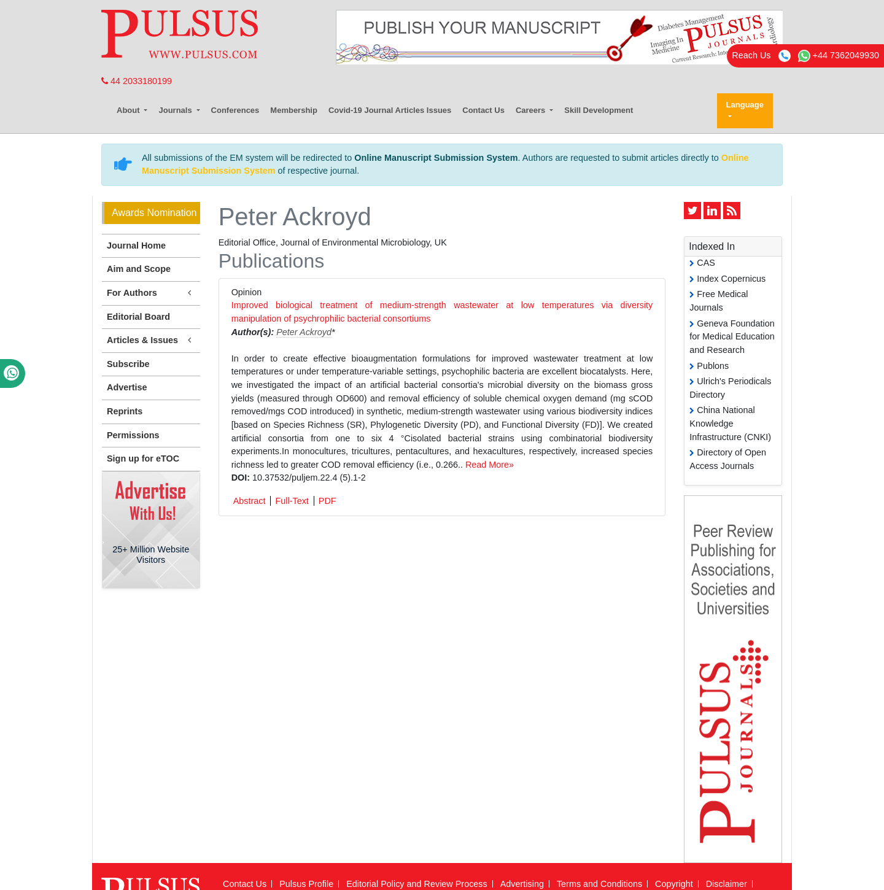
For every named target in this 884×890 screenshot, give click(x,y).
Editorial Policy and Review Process (416, 884)
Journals (176, 110)
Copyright (674, 884)
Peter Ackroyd (304, 332)
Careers (532, 110)
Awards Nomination (154, 212)
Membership (293, 110)
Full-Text (291, 501)
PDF (327, 501)
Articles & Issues (151, 340)
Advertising (522, 884)
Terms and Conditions (599, 884)
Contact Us (483, 110)
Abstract (249, 501)
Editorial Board (138, 317)
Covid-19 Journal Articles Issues (389, 110)
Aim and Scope (139, 269)
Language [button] (745, 104)
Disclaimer (726, 884)
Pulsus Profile (306, 884)
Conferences (235, 110)
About (129, 110)
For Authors (151, 293)
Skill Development (598, 110)
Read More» (489, 465)
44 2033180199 (136, 81)
